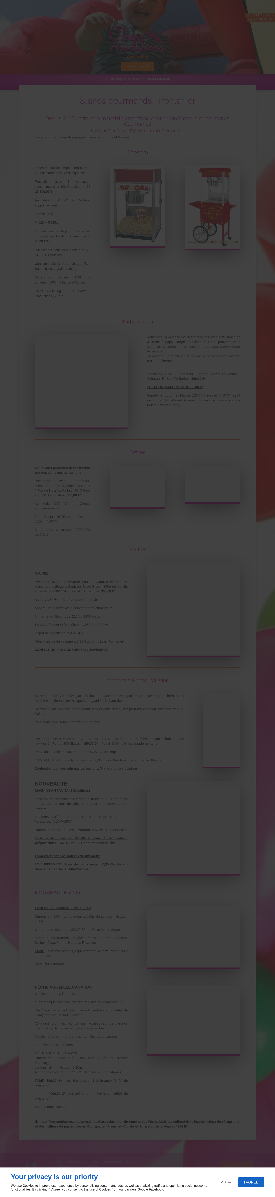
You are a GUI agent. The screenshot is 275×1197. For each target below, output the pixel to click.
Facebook (156, 1189)
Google (143, 1189)
